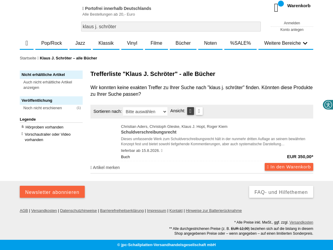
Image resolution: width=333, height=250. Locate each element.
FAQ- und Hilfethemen (281, 192)
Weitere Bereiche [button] (285, 43)
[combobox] (171, 27)
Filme (156, 43)
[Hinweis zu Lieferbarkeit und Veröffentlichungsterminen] (162, 150)
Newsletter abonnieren (52, 192)
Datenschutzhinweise (78, 210)
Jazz (80, 43)
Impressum (156, 210)
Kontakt (176, 210)
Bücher (183, 43)
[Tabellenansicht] (190, 111)
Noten (210, 43)
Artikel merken (105, 167)
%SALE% (240, 43)
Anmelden (292, 23)
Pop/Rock (51, 43)
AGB (24, 210)
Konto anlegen (291, 30)
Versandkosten (44, 210)
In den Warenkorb (289, 166)
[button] (53, 85)
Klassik (106, 43)
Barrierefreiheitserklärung (122, 210)
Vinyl (132, 43)
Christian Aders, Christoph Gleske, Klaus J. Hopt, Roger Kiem (217, 129)
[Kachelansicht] (199, 111)
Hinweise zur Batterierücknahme (214, 210)
